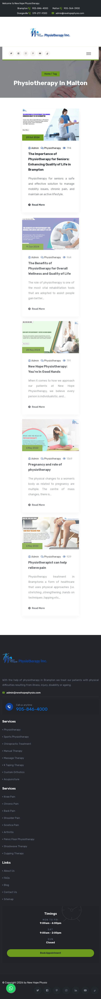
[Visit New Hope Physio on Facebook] (18, 53)
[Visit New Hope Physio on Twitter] (11, 53)
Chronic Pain (11, 803)
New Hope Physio (37, 982)
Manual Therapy (13, 750)
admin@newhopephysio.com (70, 13)
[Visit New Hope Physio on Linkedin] (76, 990)
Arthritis (9, 832)
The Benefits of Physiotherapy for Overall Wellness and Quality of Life (49, 270)
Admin (35, 148)
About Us (9, 870)
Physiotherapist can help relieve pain (47, 566)
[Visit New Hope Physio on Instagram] (25, 53)
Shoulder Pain (12, 818)
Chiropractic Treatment (17, 743)
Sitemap (8, 899)
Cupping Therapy (14, 853)
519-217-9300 (39, 13)
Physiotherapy (52, 148)
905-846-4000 (40, 8)
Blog (6, 885)
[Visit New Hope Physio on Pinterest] (33, 53)
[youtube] (40, 53)
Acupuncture (11, 779)
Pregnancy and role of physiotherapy (45, 468)
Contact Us (10, 892)
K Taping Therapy (14, 765)
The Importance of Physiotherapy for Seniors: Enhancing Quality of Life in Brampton (49, 162)
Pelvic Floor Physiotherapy (19, 839)
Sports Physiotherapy (16, 736)
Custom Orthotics (14, 772)
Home (47, 74)
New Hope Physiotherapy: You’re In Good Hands (47, 370)
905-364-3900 (72, 8)
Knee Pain (9, 796)
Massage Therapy (14, 758)
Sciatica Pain (11, 825)
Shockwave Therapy (15, 846)
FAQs (7, 877)
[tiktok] (47, 53)
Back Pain (9, 810)
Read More (36, 205)
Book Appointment (50, 953)
